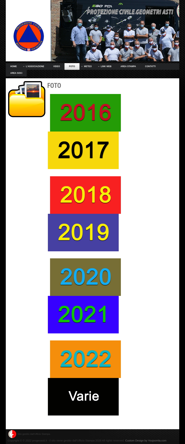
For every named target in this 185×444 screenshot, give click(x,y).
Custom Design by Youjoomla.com (145, 440)
